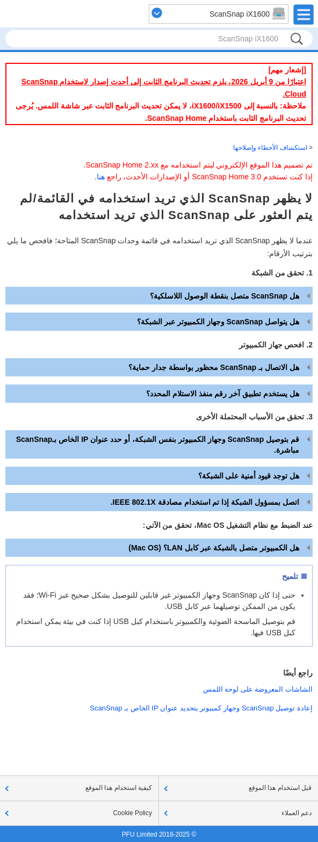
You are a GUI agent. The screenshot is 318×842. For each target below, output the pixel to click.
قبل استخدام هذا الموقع (280, 788)
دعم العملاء (296, 813)
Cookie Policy (132, 813)
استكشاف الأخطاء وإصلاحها (270, 147)
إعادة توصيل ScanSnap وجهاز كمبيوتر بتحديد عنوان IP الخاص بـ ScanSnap (201, 708)
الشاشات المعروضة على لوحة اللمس (258, 689)
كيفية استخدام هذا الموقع (118, 788)
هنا (101, 176)
